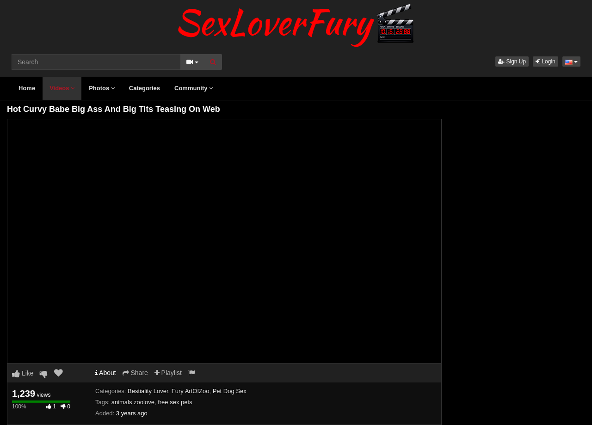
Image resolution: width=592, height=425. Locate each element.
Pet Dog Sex (230, 391)
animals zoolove (132, 402)
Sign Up (512, 61)
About (105, 372)
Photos (102, 88)
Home (26, 88)
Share (135, 372)
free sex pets (175, 402)
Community (193, 88)
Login (545, 61)
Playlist (168, 372)
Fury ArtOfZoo (191, 391)
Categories (144, 88)
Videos (61, 88)
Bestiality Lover (148, 391)
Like (23, 373)
